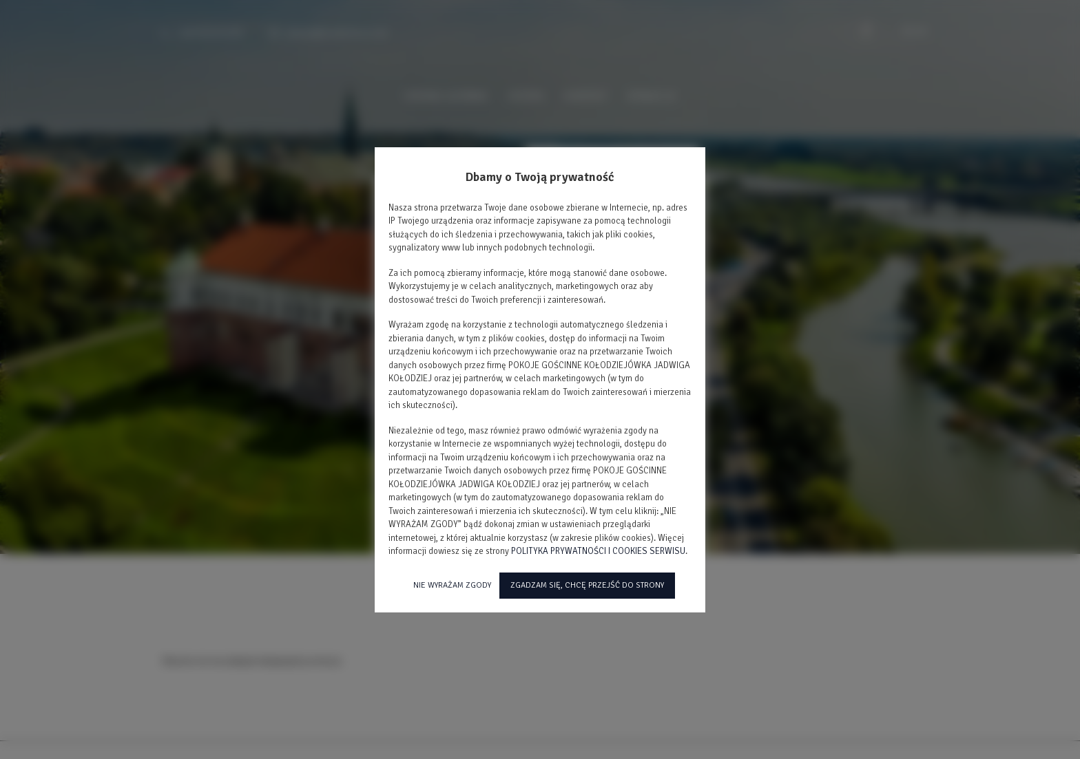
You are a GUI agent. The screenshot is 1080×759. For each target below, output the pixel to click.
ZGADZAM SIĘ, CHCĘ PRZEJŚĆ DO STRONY (587, 585)
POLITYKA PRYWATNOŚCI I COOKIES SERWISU (598, 551)
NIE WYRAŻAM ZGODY (452, 585)
